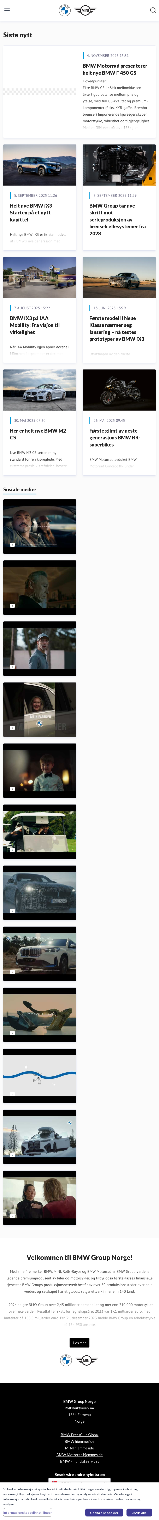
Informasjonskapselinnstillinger (27, 1514)
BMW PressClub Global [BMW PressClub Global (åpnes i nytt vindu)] (80, 1434)
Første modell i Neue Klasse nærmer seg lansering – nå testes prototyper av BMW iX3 (116, 328)
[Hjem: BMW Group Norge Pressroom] (78, 10)
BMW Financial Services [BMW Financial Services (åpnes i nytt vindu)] (79, 1461)
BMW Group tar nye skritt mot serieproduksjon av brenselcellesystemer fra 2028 (117, 219)
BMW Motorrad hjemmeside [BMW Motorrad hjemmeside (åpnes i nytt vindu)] (79, 1454)
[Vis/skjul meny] (7, 10)
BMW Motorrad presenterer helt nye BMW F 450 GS (115, 69)
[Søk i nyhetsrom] (153, 10)
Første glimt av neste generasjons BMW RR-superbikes (114, 438)
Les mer (79, 1342)
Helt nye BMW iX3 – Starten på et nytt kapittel (33, 213)
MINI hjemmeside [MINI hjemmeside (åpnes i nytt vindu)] (79, 1448)
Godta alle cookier (104, 1515)
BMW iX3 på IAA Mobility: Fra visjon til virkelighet (35, 325)
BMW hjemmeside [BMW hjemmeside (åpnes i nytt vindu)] (79, 1441)
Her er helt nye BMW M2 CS (38, 434)
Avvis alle (139, 1515)
